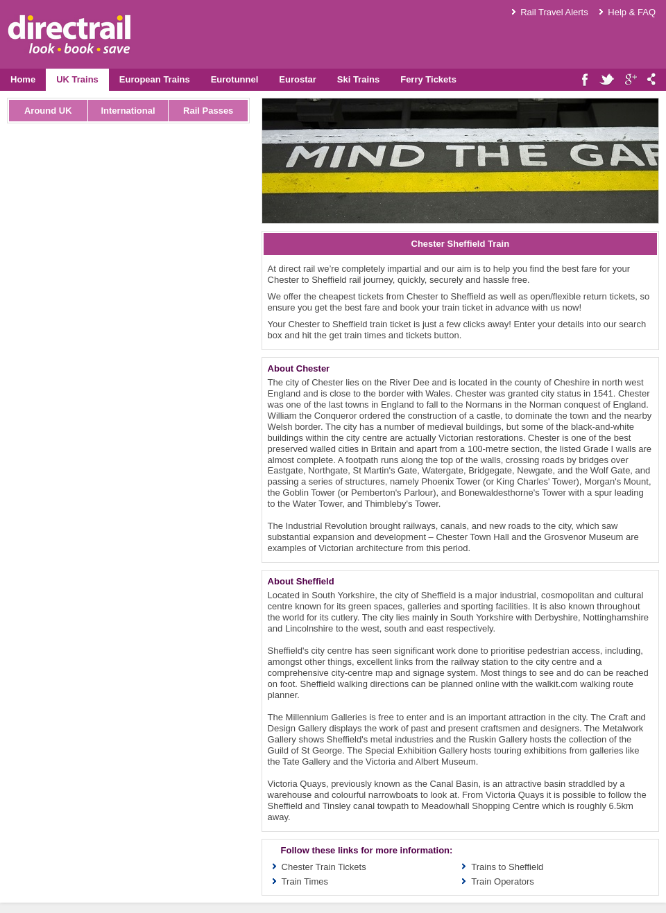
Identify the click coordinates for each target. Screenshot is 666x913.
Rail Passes (208, 110)
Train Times (305, 881)
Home (22, 79)
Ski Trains (358, 79)
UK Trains (77, 79)
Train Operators (502, 881)
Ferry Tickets (428, 79)
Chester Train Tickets (324, 867)
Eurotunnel (235, 79)
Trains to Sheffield (507, 867)
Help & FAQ (632, 12)
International (128, 110)
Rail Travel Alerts (554, 12)
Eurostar (297, 79)
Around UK (48, 110)
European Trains (154, 79)
